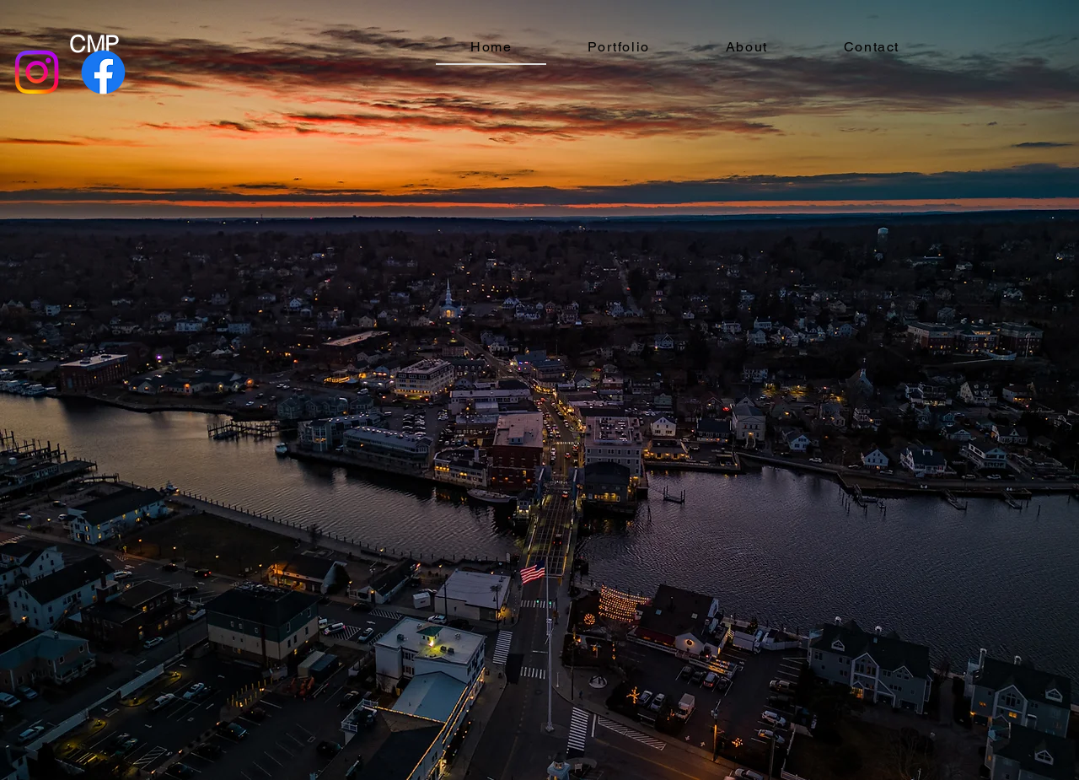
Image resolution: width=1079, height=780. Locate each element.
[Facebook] (103, 72)
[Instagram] (37, 72)
